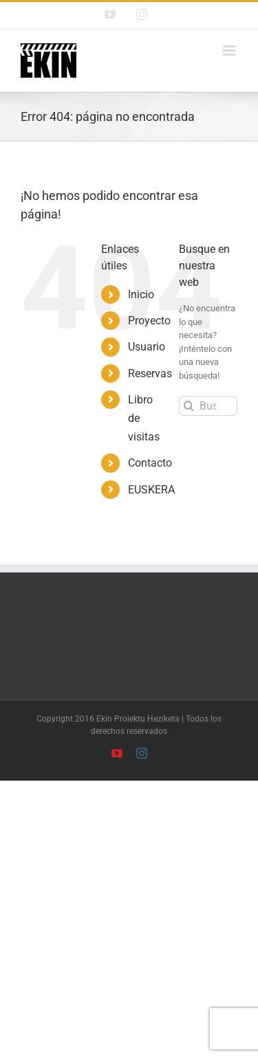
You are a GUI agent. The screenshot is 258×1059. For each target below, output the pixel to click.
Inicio (141, 294)
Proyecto (149, 320)
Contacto (150, 462)
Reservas (150, 373)
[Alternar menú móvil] (230, 50)
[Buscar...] (208, 406)
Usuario (146, 346)
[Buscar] (189, 406)
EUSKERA (151, 489)
